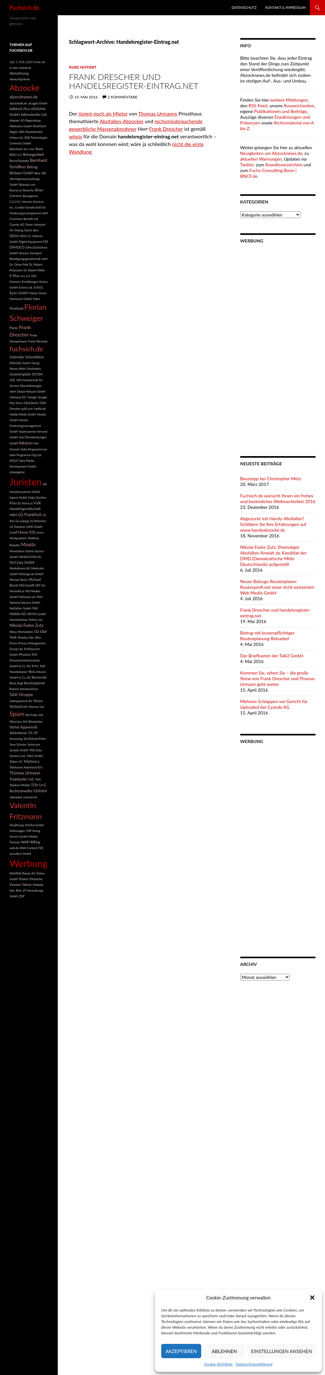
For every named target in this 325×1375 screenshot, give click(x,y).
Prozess (25, 654)
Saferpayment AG (21, 701)
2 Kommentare (122, 97)
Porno (13, 643)
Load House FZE (22, 532)
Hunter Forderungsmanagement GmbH (25, 425)
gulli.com (27, 408)
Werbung (28, 863)
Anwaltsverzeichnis (283, 164)
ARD (21, 132)
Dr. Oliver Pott (19, 264)
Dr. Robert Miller (34, 270)
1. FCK (20, 62)
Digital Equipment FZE (33, 241)
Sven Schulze (18, 744)
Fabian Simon (38, 293)
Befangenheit (33, 154)
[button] (312, 1297)
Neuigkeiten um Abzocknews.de (271, 153)
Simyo (38, 701)
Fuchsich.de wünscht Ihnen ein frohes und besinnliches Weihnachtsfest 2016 (277, 498)
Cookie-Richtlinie (218, 1364)
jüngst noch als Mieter (103, 113)
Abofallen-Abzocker (121, 121)
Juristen (26, 481)
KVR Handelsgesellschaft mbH (25, 509)
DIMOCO (17, 247)
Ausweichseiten (298, 105)
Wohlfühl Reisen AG (23, 873)
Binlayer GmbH (21, 173)
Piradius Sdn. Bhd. (29, 637)
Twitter (247, 164)
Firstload (16, 308)
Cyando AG (17, 224)
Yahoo (27, 884)
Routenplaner (34, 683)
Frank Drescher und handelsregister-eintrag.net (133, 81)
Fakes (36, 299)
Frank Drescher (166, 129)
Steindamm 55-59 (24, 733)
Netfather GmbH (20, 608)
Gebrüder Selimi (20, 363)
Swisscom (33, 744)
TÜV (34, 785)
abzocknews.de (24, 96)
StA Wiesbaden (33, 721)
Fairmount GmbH (21, 299)
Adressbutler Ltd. (34, 114)
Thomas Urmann (25, 772)
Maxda (28, 544)
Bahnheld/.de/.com (22, 149)
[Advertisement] (277, 345)
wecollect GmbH (20, 853)
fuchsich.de (26, 349)
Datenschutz (244, 7)
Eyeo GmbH (19, 293)
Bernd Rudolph (19, 161)
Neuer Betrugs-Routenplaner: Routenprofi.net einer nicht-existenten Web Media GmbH (277, 587)
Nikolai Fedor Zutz (26, 625)
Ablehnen (224, 1351)
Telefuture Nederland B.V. (26, 767)
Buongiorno (30, 196)
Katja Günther (37, 497)
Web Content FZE (31, 848)
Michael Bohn (18, 579)
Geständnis (34, 368)
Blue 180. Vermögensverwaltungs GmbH (28, 178)
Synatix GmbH (19, 750)
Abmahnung (19, 73)
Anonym (39, 126)
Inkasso (26, 442)
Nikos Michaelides (21, 632)
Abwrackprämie (20, 79)
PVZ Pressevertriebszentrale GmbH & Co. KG (25, 660)
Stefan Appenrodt (23, 727)
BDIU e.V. (16, 154)
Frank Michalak (38, 341)
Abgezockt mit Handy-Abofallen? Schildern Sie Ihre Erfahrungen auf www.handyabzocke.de (273, 524)
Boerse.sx (16, 190)
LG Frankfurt (30, 514)
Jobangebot (17, 472)
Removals (39, 677)
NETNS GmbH (36, 614)
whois (75, 136)
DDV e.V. (26, 236)
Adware (14, 120)
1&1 (12, 62)
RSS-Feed (258, 105)
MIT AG (40, 585)
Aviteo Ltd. (16, 137)
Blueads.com (27, 184)
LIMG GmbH (34, 526)
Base (39, 149)
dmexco (24, 253)
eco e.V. (25, 276)
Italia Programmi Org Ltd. (26, 455)
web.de (14, 848)
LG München (38, 521)
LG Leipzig (22, 521)
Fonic (14, 328)
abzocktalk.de (18, 103)
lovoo (40, 532)
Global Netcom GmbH (31, 391)
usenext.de (30, 797)
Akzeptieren (181, 1351)
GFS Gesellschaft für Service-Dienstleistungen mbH (26, 385)
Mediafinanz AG (20, 568)
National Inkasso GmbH (25, 602)
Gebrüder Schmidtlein (27, 357)
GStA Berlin (30, 403)
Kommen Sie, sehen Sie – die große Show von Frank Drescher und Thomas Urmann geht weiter (277, 678)
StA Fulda (31, 715)
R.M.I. (35, 666)
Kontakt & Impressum (285, 7)
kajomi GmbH (18, 497)
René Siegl (16, 683)
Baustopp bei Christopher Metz (270, 478)
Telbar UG (16, 761)
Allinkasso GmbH (21, 126)
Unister (40, 790)
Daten (29, 224)
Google (32, 397)
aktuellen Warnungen (261, 159)
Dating (19, 230)
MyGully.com (27, 597)
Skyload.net (19, 706)
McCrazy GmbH (22, 562)
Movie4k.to (17, 591)
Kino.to (15, 503)
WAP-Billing (30, 842)
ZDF (22, 896)
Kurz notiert (82, 67)
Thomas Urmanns (157, 113)
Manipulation (18, 538)
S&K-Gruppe (21, 694)
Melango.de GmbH (31, 574)
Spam (17, 713)
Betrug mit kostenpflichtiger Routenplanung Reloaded (267, 635)
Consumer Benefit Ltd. (24, 219)
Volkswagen (17, 831)
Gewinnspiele (20, 374)
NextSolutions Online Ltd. (26, 619)
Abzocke (24, 87)
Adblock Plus (20, 109)
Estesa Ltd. (26, 287)
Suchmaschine (34, 738)
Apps (13, 132)
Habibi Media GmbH (23, 414)
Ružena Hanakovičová (24, 689)
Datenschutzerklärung (254, 1364)
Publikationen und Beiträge (280, 111)
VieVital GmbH (34, 825)
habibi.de (40, 408)
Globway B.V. (18, 397)
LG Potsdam (17, 526)
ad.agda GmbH (37, 103)
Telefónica (31, 761)
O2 (36, 631)
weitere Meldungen (289, 100)
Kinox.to (27, 503)
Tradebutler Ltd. (22, 779)
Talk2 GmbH (35, 756)
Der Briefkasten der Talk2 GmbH (271, 655)
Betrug (32, 167)
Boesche (28, 190)
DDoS (14, 236)
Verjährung (17, 825)
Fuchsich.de (24, 7)
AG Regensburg (31, 120)
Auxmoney (34, 132)
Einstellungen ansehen (281, 1351)
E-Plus (14, 276)
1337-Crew (33, 62)
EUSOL (38, 287)
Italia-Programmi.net (34, 449)
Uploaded (16, 797)
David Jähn (31, 230)
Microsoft (26, 585)
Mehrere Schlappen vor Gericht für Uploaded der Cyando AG (274, 704)
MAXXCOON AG (30, 557)
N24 (40, 597)
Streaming (16, 739)
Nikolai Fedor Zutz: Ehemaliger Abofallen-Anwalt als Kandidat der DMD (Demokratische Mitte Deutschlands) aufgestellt (273, 555)
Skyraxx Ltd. (36, 706)
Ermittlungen (30, 281)
